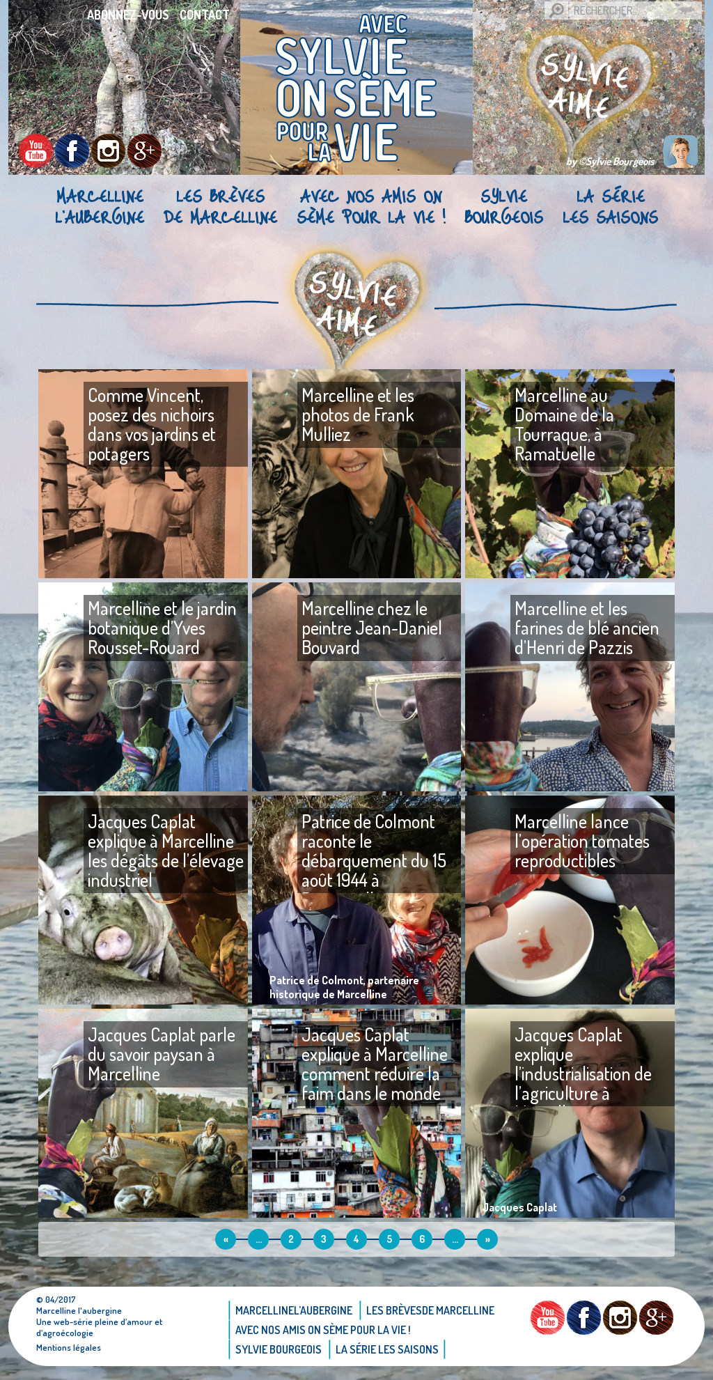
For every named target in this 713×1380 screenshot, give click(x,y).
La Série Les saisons (610, 206)
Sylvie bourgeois (503, 206)
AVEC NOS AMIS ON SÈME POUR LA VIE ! (371, 206)
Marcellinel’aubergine (99, 206)
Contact (205, 14)
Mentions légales (68, 1347)
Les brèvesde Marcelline (220, 206)
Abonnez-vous (128, 14)
